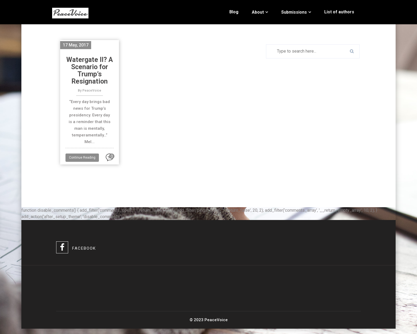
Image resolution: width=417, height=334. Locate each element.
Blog (233, 11)
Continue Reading (82, 157)
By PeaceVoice (89, 90)
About (258, 12)
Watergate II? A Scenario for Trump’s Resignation (89, 70)
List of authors (339, 11)
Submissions (294, 12)
